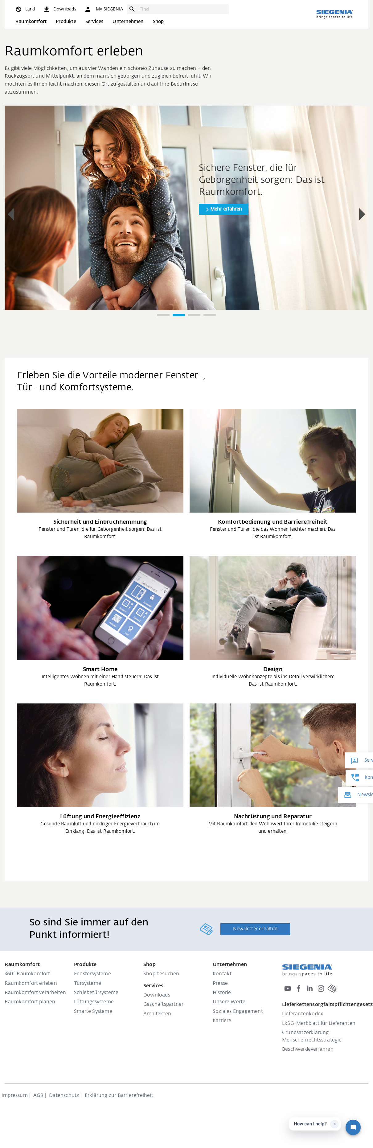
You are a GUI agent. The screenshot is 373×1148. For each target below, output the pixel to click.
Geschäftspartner (163, 1004)
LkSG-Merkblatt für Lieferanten (318, 1023)
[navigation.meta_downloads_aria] (59, 9)
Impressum (15, 1095)
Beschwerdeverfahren (308, 1049)
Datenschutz (64, 1095)
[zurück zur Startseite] (334, 14)
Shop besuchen (161, 974)
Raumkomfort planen (30, 1002)
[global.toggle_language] (25, 9)
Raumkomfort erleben (31, 983)
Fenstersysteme (92, 974)
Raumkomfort (31, 21)
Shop (158, 21)
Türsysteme (87, 983)
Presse (220, 983)
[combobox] (182, 9)
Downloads (156, 995)
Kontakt (222, 974)
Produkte (66, 21)
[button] (103, 9)
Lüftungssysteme (94, 1002)
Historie (222, 992)
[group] (186, 208)
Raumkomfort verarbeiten (35, 992)
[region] (186, 215)
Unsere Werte (229, 1002)
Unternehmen (128, 21)
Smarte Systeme (93, 1011)
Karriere (222, 1020)
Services (94, 21)
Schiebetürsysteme (96, 992)
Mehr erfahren (226, 209)
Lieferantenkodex (302, 1014)
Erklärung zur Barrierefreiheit (119, 1095)
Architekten (157, 1014)
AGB (38, 1095)
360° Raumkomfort (27, 974)
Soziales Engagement (238, 1011)
